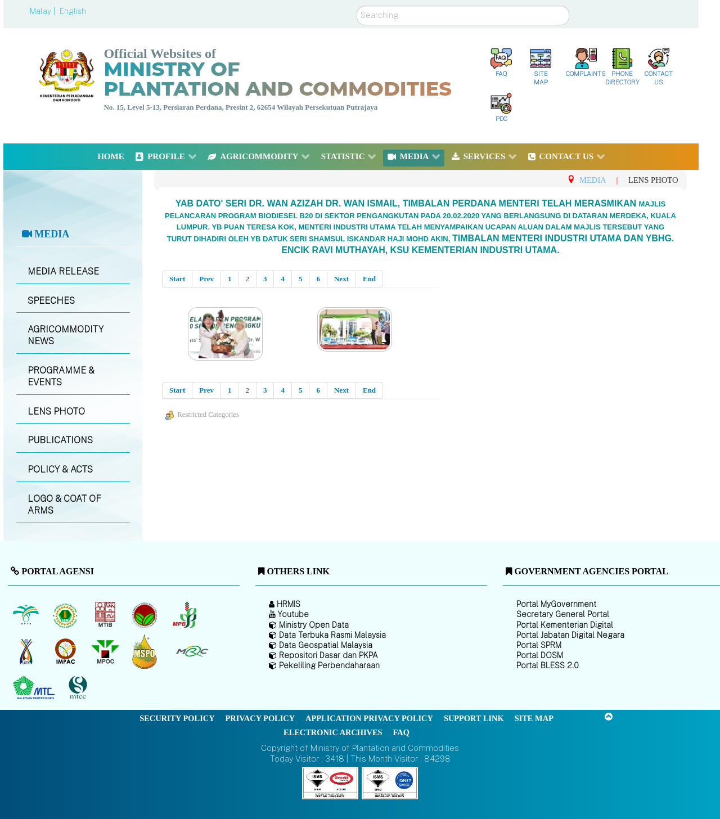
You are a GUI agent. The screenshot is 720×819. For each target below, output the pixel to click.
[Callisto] (330, 782)
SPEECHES (51, 300)
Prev (206, 278)
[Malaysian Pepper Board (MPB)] (185, 615)
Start (177, 278)
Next (341, 278)
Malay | (43, 11)
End (369, 278)
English (73, 11)
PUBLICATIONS (60, 440)
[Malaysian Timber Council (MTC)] (35, 688)
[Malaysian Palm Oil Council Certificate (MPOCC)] (146, 652)
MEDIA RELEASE (63, 271)
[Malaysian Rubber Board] (67, 615)
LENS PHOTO (56, 411)
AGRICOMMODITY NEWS (66, 335)
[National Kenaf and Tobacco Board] (27, 651)
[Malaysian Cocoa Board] (146, 615)
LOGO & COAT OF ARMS (64, 504)
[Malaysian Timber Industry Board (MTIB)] (106, 615)
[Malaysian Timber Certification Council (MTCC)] (79, 688)
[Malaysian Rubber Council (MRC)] (191, 651)
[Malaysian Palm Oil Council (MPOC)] (106, 651)
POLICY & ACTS (60, 469)
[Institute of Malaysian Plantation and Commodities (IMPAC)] (67, 651)
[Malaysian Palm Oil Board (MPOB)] (27, 615)
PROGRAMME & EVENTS (61, 376)
